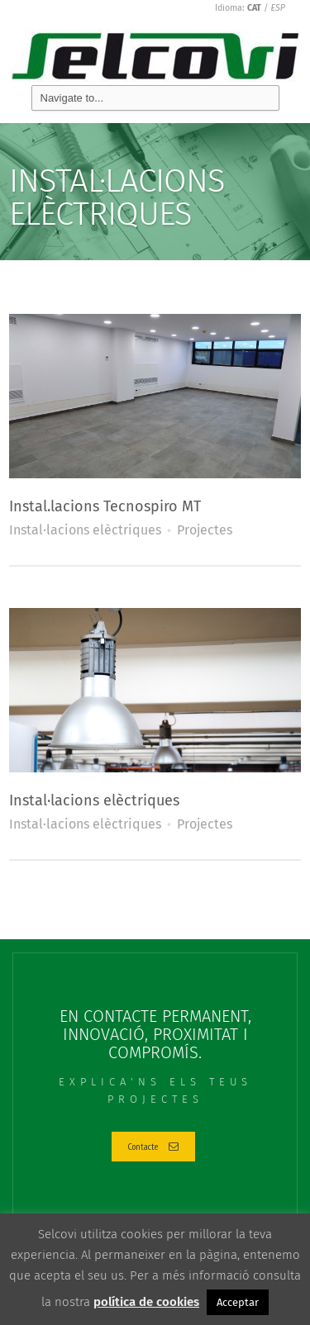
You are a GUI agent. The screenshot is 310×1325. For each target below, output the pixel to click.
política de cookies (146, 1301)
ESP (278, 7)
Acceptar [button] (238, 1302)
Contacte (153, 1146)
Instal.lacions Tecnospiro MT (105, 506)
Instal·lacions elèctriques (85, 530)
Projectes (204, 530)
